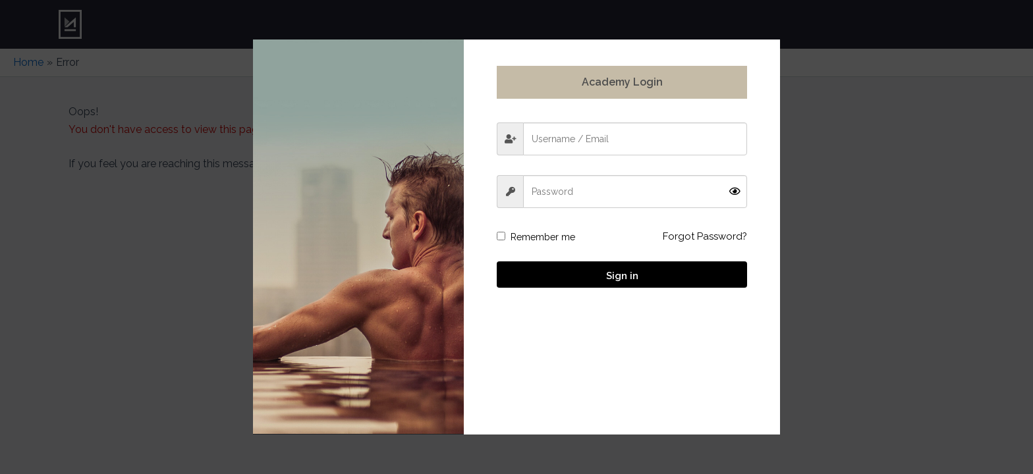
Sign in (622, 276)
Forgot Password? (705, 236)
